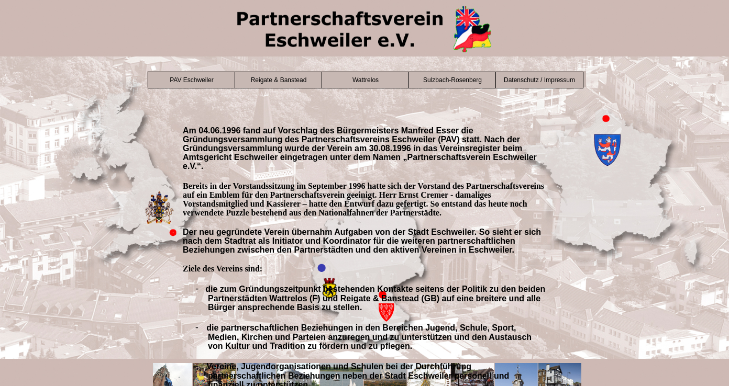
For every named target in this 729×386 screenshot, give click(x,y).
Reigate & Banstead (279, 80)
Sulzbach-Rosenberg (452, 80)
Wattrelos (365, 80)
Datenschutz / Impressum (539, 80)
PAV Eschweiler (192, 80)
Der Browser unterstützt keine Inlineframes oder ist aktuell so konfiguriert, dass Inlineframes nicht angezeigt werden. (364, 255)
